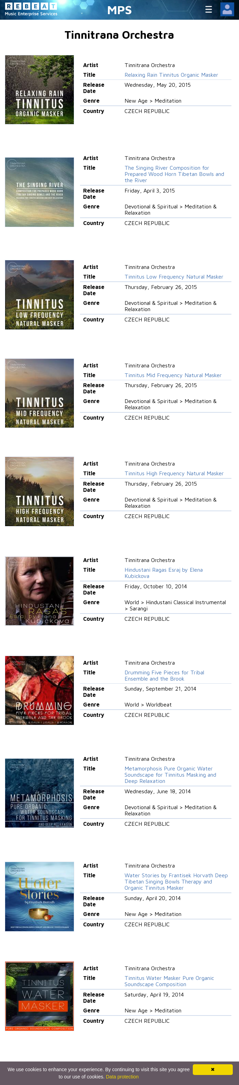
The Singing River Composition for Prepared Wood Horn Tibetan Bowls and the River (174, 174)
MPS (119, 9)
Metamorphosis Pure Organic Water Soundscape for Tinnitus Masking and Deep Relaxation (170, 774)
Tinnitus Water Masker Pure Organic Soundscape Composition (169, 981)
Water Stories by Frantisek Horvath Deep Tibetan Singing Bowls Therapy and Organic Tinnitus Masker (176, 881)
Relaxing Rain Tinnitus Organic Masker (171, 75)
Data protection (122, 1076)
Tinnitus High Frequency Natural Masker (174, 473)
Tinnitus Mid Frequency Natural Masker (173, 375)
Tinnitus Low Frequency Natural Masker (174, 276)
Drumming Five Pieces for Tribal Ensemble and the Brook (164, 675)
